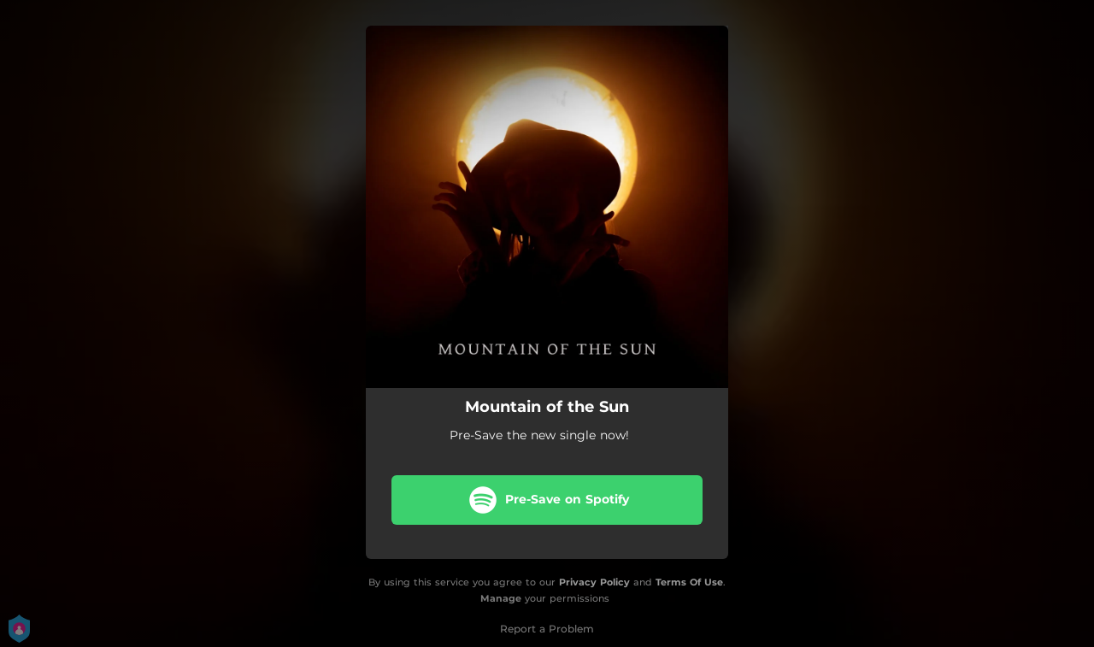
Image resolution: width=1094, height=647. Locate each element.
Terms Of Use (689, 582)
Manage (500, 598)
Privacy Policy (594, 582)
